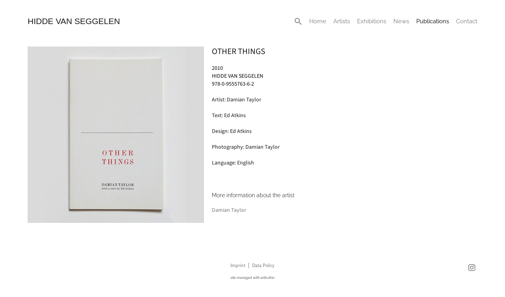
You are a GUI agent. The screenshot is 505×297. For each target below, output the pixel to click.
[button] (298, 21)
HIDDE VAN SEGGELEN (74, 21)
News (401, 21)
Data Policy (263, 265)
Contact (466, 21)
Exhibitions (371, 21)
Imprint (237, 265)
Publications (432, 21)
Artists (341, 21)
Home (317, 21)
